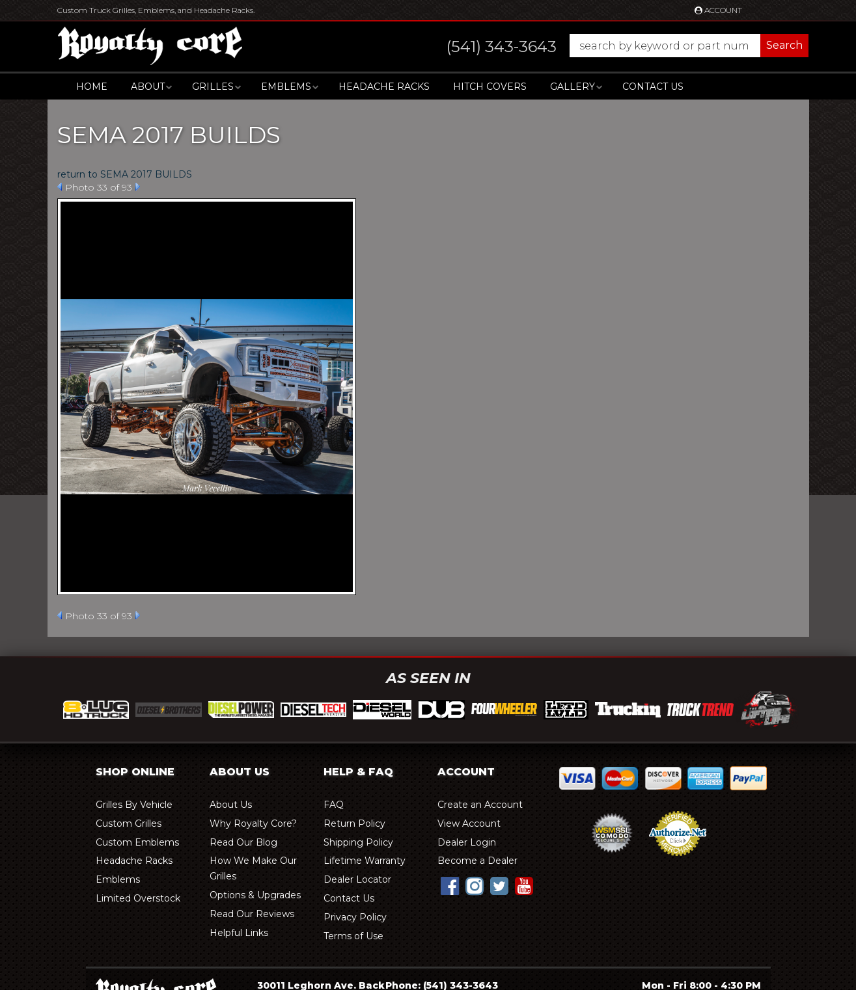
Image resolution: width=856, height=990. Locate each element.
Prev (59, 187)
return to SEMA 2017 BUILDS (124, 174)
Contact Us (652, 86)
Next (137, 187)
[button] (615, 45)
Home (91, 86)
